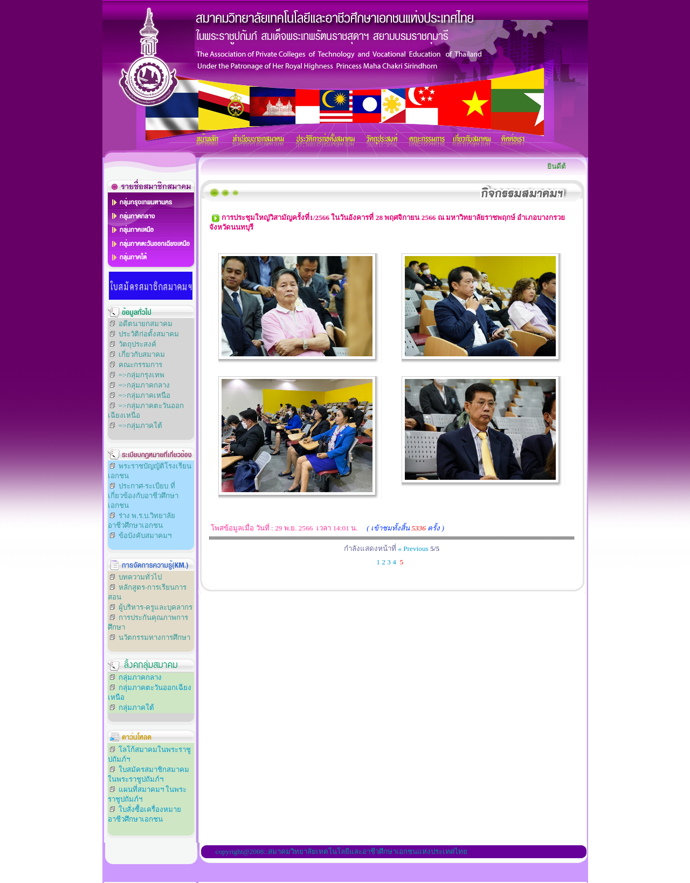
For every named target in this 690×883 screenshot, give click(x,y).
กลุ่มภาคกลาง (140, 677)
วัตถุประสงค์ (137, 344)
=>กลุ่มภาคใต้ (140, 426)
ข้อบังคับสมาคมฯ (145, 536)
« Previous (413, 548)
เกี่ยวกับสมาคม (142, 354)
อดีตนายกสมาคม (145, 324)
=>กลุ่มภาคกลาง (144, 385)
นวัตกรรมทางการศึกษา (154, 637)
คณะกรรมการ (140, 365)
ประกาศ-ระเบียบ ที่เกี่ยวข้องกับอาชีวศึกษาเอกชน (143, 495)
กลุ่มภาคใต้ (136, 707)
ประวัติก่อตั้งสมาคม (149, 334)
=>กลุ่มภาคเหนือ (144, 395)
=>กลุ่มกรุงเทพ (141, 375)
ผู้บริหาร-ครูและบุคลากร (155, 607)
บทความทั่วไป (140, 577)
